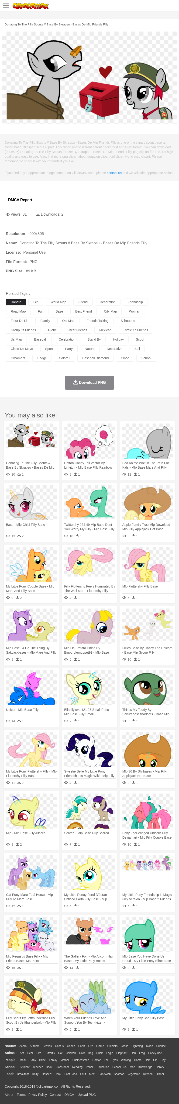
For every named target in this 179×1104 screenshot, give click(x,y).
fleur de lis (19, 321)
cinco (125, 358)
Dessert (46, 1074)
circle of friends (136, 330)
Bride (42, 1060)
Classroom (62, 1067)
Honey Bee (155, 1053)
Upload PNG (87, 1095)
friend (83, 302)
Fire (90, 1046)
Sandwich (105, 1074)
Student (24, 1067)
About (9, 1095)
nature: (10, 1046)
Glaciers (112, 1046)
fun (41, 311)
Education (103, 1067)
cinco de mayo (22, 349)
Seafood (119, 1074)
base (59, 311)
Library (159, 1067)
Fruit (83, 1074)
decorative (114, 349)
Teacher (38, 1067)
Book (49, 1067)
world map (58, 302)
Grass (124, 1046)
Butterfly (50, 1053)
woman (134, 311)
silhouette (128, 321)
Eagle (109, 1053)
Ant (22, 1053)
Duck (99, 1053)
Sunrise (161, 1046)
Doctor (97, 1060)
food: (9, 1074)
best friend (83, 311)
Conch (71, 1046)
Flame (100, 1046)
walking (126, 1060)
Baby (33, 1060)
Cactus (59, 1046)
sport (49, 349)
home (137, 1060)
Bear (30, 1053)
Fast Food (70, 1074)
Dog (90, 1053)
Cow (82, 1053)
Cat (60, 1053)
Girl (155, 1060)
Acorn (23, 1046)
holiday (118, 339)
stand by (94, 339)
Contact (55, 1095)
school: (11, 1067)
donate (16, 302)
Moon (149, 1046)
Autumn (34, 1046)
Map (132, 1067)
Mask (23, 1060)
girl (35, 302)
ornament (18, 358)
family (45, 321)
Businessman (80, 1060)
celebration (67, 339)
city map (110, 311)
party (69, 349)
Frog (142, 1053)
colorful (64, 358)
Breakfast (23, 1074)
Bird (38, 1053)
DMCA (69, 1095)
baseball (40, 339)
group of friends (23, 330)
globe (52, 330)
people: (11, 1060)
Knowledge (145, 1067)
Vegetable (133, 1074)
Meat (92, 1074)
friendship (135, 302)
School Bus (119, 1067)
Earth (81, 1046)
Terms (21, 1095)
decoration (108, 302)
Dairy (35, 1074)
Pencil (89, 1067)
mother (64, 1060)
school (146, 358)
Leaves (47, 1046)
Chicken (71, 1053)
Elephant (121, 1053)
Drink (58, 1074)
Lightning (137, 1046)
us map (16, 339)
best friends (78, 330)
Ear (106, 1060)
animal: (11, 1053)
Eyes (114, 1060)
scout (140, 339)
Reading (77, 1067)
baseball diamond (95, 358)
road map (18, 311)
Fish (133, 1053)
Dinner (160, 1074)
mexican (105, 330)
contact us (114, 173)
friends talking (98, 321)
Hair (147, 1060)
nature (90, 349)
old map (68, 321)
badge (42, 358)
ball (137, 349)
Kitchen (148, 1074)
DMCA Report (20, 200)
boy (163, 1060)
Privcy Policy (37, 1095)
